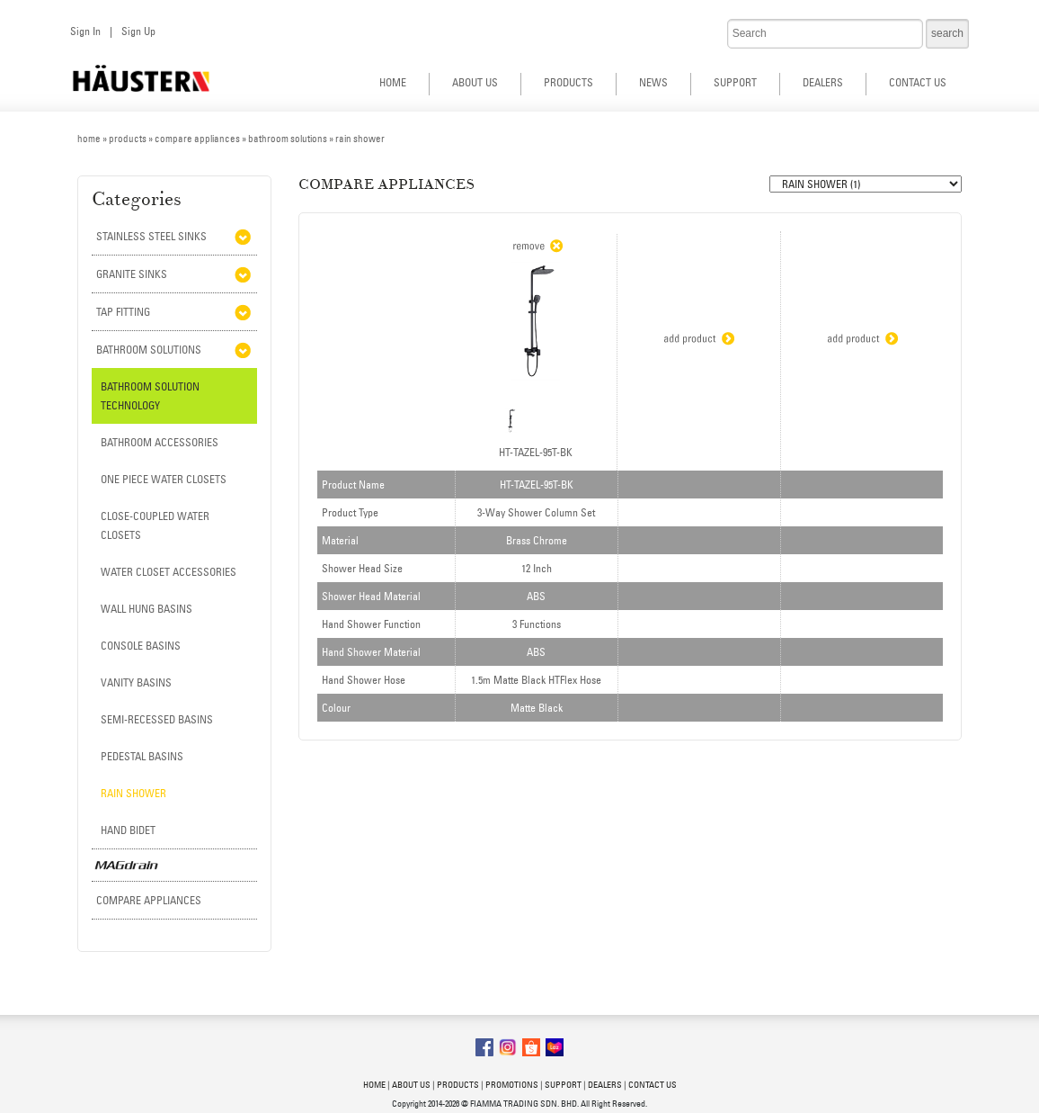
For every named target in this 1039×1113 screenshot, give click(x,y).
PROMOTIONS (511, 1085)
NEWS (653, 82)
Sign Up (138, 31)
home (89, 138)
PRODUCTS (568, 82)
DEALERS (823, 82)
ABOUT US (475, 82)
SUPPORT (735, 82)
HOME (392, 82)
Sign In (85, 31)
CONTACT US (917, 82)
